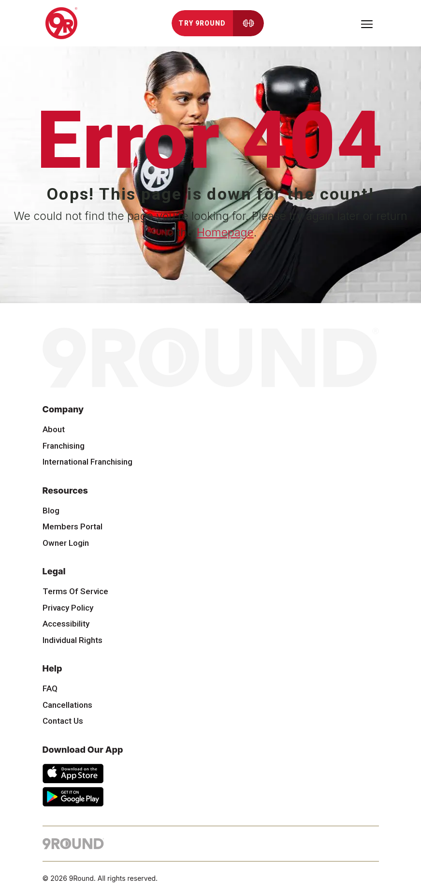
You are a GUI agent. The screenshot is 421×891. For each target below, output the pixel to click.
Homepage (225, 232)
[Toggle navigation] (367, 23)
